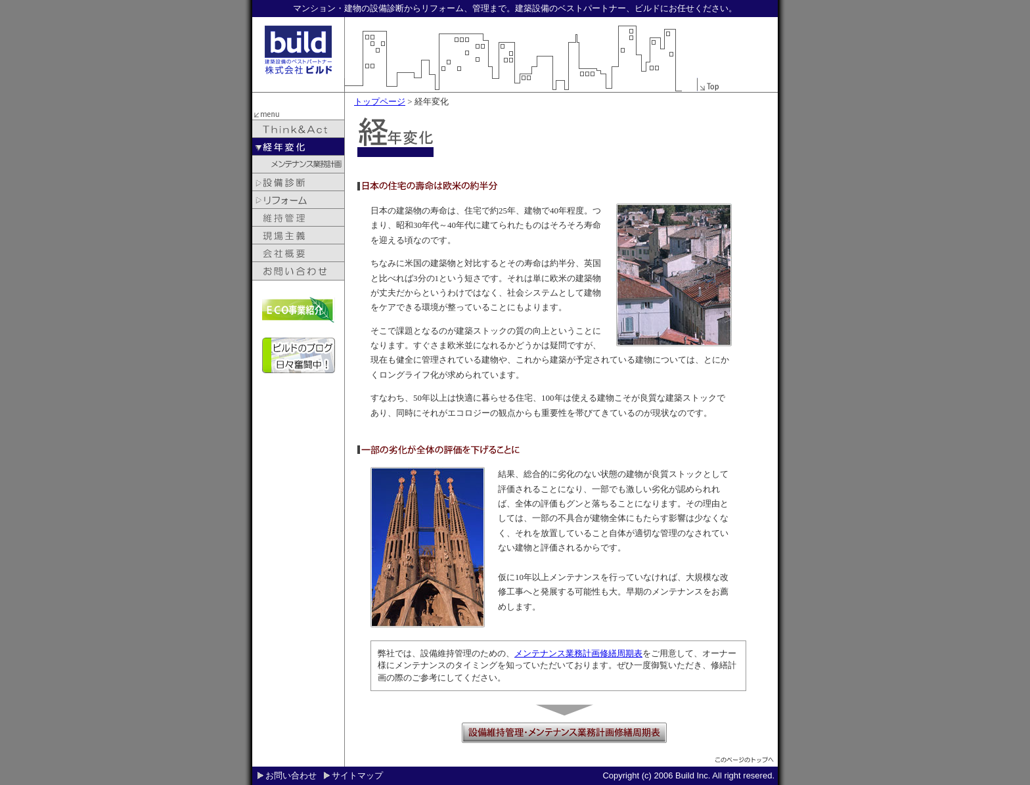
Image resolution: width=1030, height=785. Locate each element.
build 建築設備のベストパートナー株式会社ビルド (298, 49)
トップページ (379, 101)
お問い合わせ (291, 775)
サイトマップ (357, 775)
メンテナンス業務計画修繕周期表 (578, 653)
